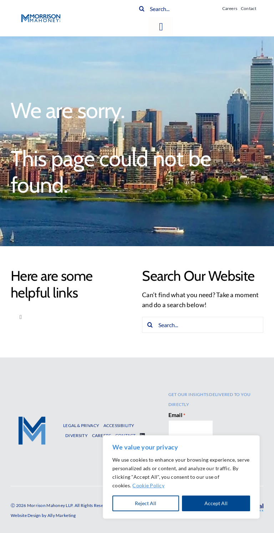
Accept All (216, 503)
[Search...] (176, 9)
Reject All (145, 503)
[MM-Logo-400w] (40, 17)
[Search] (142, 9)
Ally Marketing (61, 515)
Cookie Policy (148, 485)
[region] (181, 477)
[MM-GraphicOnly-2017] (32, 420)
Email (177, 415)
